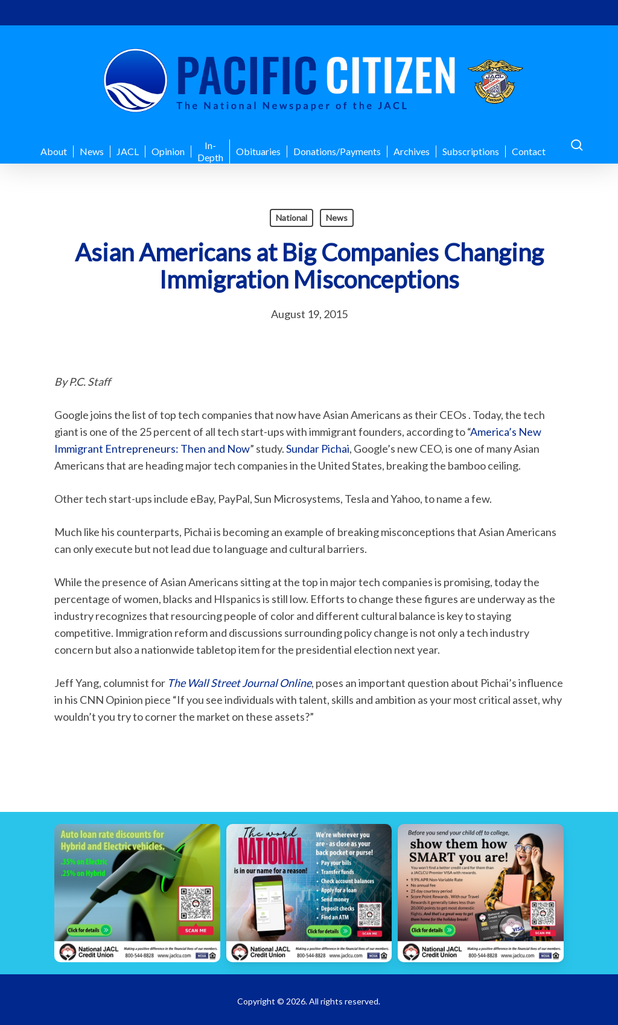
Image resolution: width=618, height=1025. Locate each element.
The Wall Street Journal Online (239, 682)
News (337, 217)
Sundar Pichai (317, 448)
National (291, 217)
